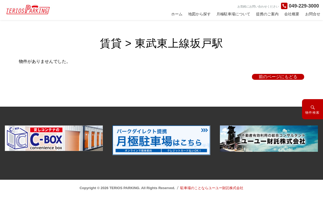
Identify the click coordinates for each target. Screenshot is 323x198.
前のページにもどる (278, 76)
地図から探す (199, 14)
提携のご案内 (267, 14)
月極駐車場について (233, 14)
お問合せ (312, 14)
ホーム (176, 14)
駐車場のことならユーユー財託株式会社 (211, 188)
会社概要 (291, 14)
